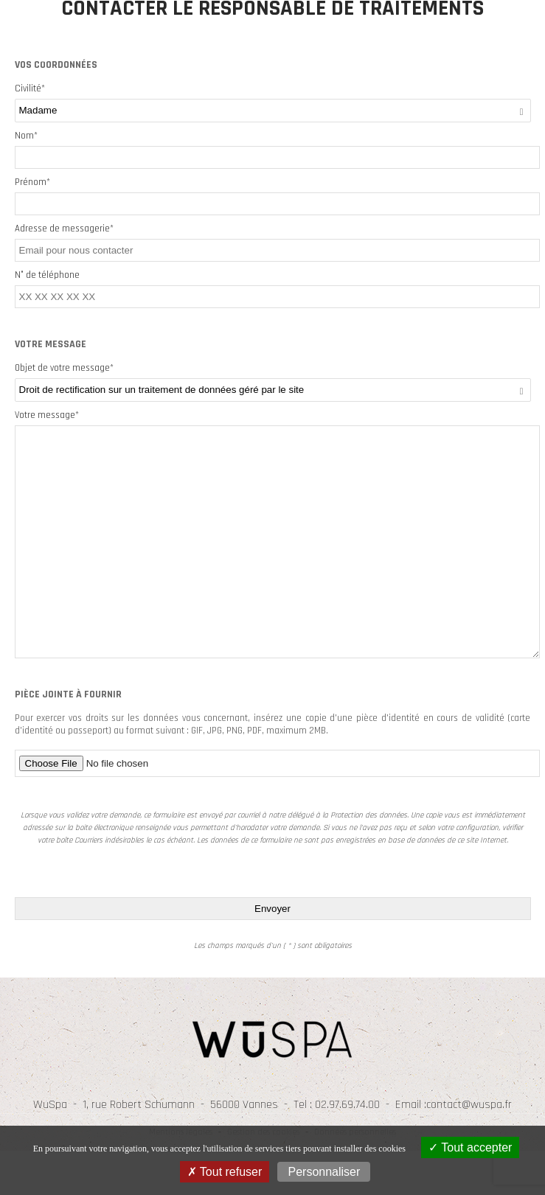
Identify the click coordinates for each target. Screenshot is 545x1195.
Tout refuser (225, 1172)
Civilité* (30, 88)
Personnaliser (324, 1172)
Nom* (26, 136)
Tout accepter (470, 1147)
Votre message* (47, 415)
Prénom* (32, 182)
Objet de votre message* (64, 368)
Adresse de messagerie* (64, 228)
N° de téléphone (47, 275)
